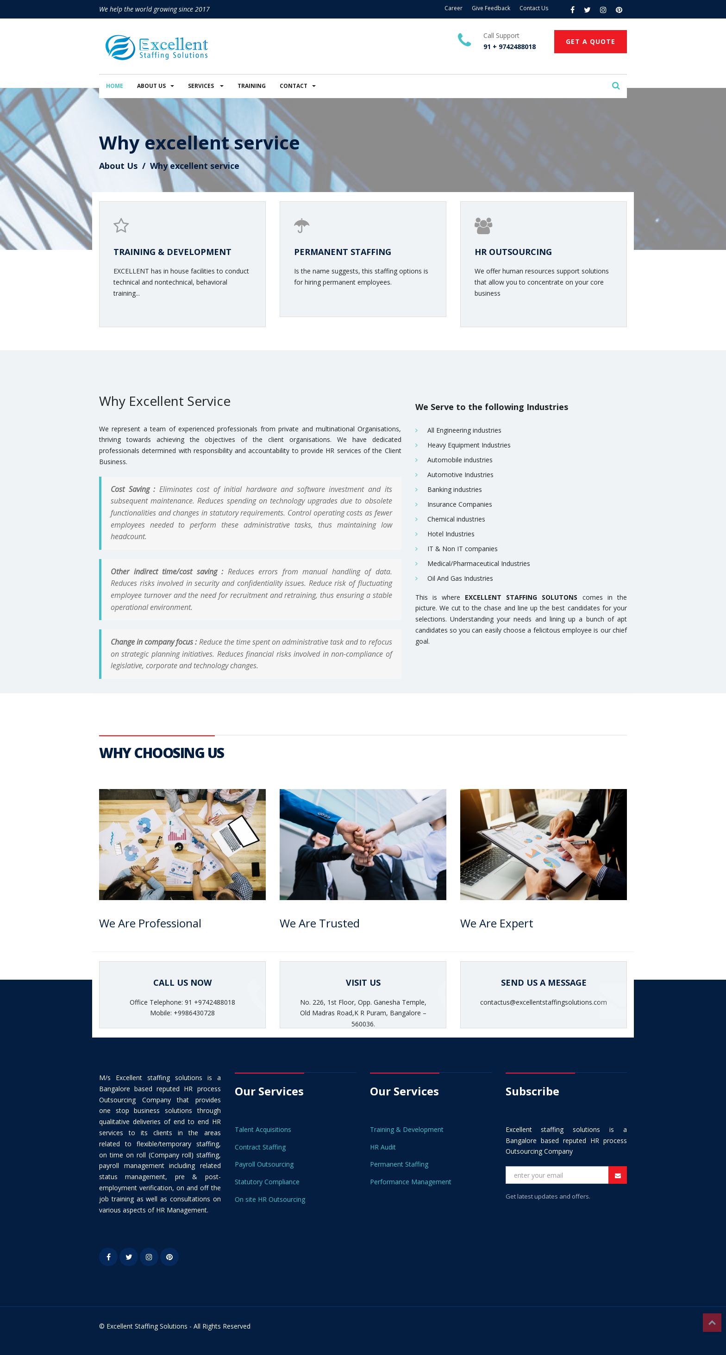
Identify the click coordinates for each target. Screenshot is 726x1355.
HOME (114, 86)
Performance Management (410, 1181)
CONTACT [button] (298, 86)
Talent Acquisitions (263, 1129)
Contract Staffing (260, 1147)
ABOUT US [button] (155, 86)
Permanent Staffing (399, 1164)
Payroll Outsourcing (264, 1164)
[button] (616, 86)
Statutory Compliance (267, 1181)
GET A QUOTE (590, 41)
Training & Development (407, 1129)
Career (453, 8)
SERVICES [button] (206, 86)
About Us (118, 165)
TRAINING (252, 86)
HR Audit (383, 1147)
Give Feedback (491, 8)
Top (712, 1322)
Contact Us (533, 8)
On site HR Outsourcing (270, 1199)
